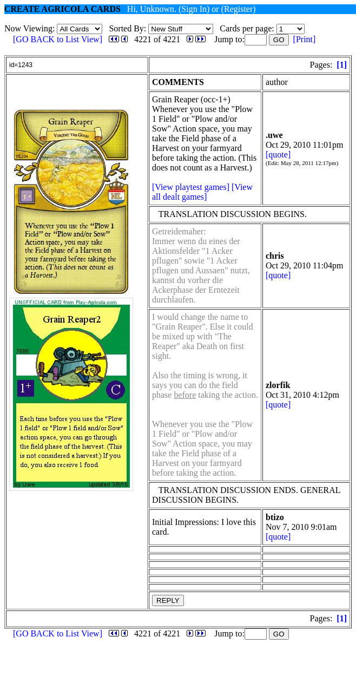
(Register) (238, 9)
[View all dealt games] (202, 191)
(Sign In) (194, 9)
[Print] (304, 39)
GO (279, 40)
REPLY (168, 600)
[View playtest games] (190, 187)
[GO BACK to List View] (57, 39)
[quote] (278, 154)
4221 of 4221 (157, 39)
